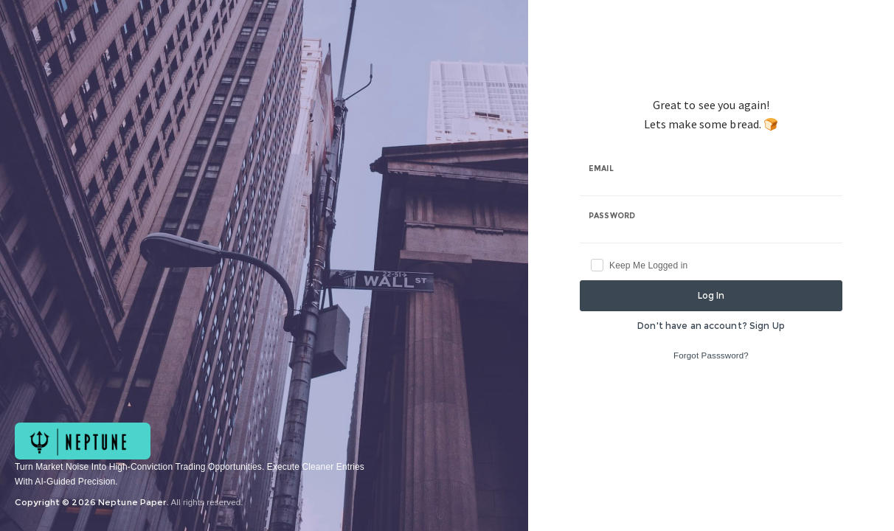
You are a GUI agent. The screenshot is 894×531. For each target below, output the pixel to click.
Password (612, 216)
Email (601, 168)
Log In (711, 295)
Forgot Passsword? (711, 355)
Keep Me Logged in (648, 265)
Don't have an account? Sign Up (711, 325)
